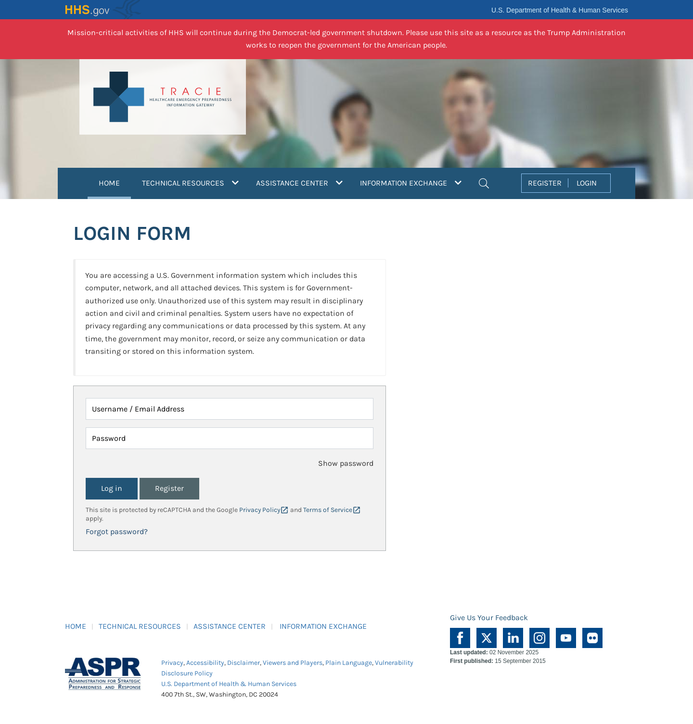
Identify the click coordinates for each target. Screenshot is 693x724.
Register (169, 488)
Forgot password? (117, 531)
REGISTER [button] (545, 182)
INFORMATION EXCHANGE (323, 626)
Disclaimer (243, 663)
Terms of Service (327, 510)
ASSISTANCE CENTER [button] (299, 182)
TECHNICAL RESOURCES (140, 626)
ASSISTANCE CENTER (229, 626)
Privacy (172, 663)
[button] (484, 182)
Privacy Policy (259, 510)
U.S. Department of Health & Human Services (559, 10)
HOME (115, 181)
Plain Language (348, 663)
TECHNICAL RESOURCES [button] (190, 182)
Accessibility (205, 663)
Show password (345, 463)
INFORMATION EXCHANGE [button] (411, 182)
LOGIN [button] (587, 182)
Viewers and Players (292, 663)
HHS (103, 9)
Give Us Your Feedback (489, 617)
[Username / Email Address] (229, 409)
